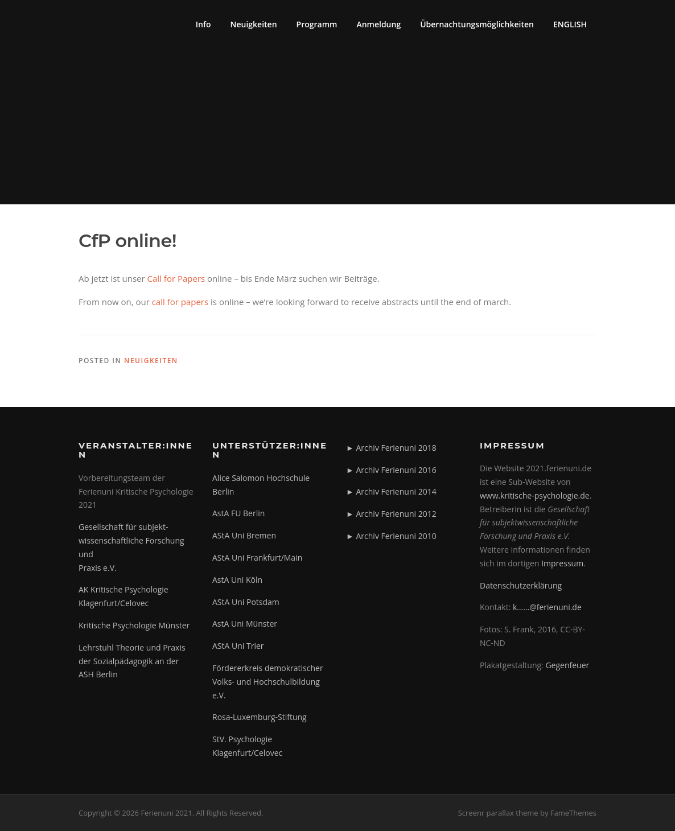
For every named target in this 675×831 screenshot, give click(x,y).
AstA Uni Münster (244, 623)
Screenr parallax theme (498, 813)
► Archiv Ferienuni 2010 (391, 535)
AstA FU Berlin (238, 513)
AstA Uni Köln (237, 579)
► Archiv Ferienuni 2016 (391, 469)
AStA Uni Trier (238, 645)
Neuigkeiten (254, 24)
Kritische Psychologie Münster (134, 625)
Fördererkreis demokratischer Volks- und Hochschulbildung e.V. (267, 682)
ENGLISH (570, 24)
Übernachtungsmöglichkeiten (477, 24)
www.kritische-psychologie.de (535, 495)
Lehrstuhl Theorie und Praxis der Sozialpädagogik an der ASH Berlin (132, 661)
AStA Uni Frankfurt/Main (257, 557)
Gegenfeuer (567, 665)
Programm (317, 24)
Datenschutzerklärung (521, 585)
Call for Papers (176, 278)
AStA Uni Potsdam (245, 601)
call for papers (180, 301)
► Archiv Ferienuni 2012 (391, 513)
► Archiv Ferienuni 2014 (391, 491)
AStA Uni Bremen (244, 535)
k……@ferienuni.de (547, 607)
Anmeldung (378, 24)
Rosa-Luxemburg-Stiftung (259, 716)
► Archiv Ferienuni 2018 (391, 447)
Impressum (562, 563)
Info (203, 24)
